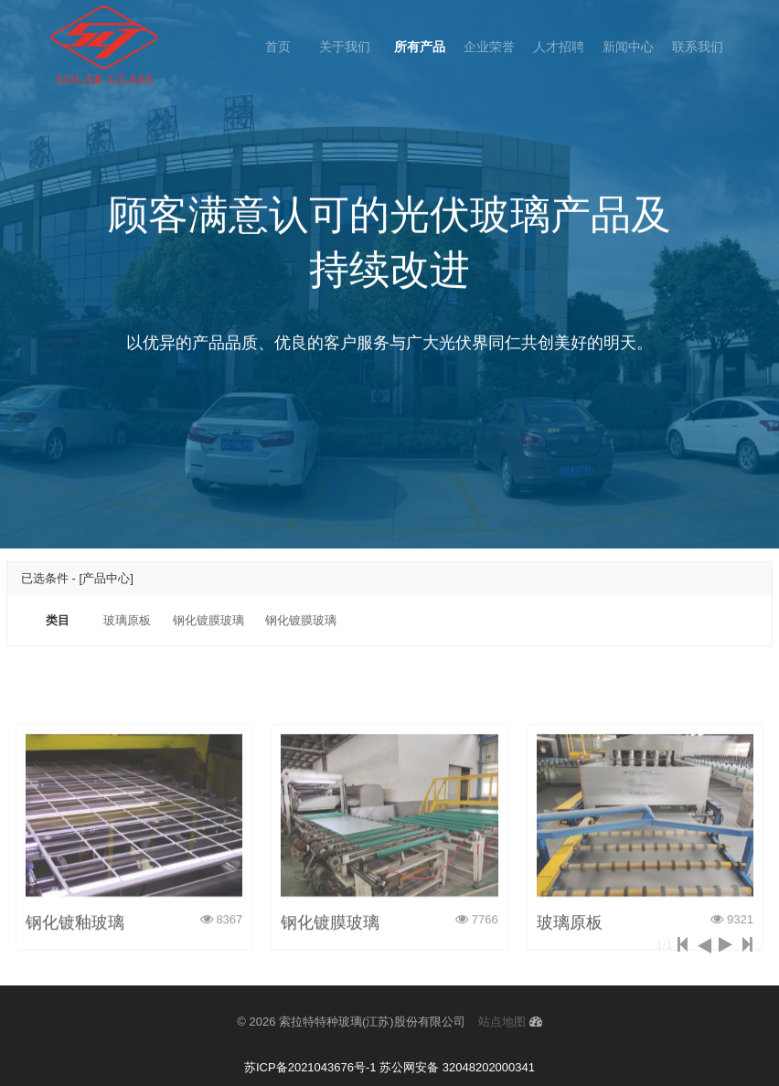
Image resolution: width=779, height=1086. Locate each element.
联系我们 (697, 46)
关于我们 (346, 46)
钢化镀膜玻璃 (208, 620)
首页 (278, 46)
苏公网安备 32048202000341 (457, 1067)
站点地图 (502, 1021)
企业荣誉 (489, 46)
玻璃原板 (127, 620)
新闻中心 (628, 46)
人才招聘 (558, 46)
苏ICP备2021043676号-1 (310, 1067)
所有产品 (419, 46)
